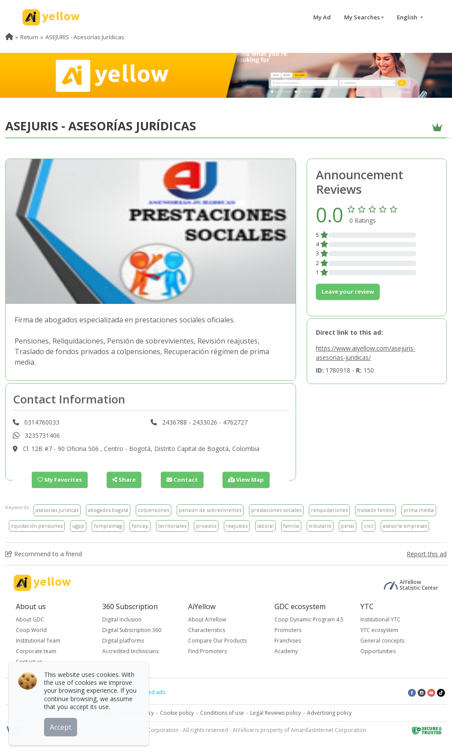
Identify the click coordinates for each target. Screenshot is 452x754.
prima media (419, 509)
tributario (320, 525)
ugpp (78, 525)
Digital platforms (123, 640)
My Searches (362, 17)
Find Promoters (207, 651)
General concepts (382, 640)
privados (206, 525)
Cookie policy (177, 713)
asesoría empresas (405, 525)
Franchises (287, 640)
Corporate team (36, 651)
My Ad (322, 17)
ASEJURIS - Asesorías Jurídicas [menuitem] (84, 37)
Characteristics (206, 630)
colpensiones (153, 509)
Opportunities (378, 651)
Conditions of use (222, 713)
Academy (286, 651)
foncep (140, 525)
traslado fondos (375, 509)
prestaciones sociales (276, 509)
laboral (265, 525)
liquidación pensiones (37, 525)
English (408, 17)
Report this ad (427, 554)
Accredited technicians (130, 651)
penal (347, 525)
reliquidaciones (329, 509)
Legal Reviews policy (275, 713)
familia (291, 525)
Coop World (31, 630)
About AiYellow (207, 619)
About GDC (30, 619)
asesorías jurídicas (57, 509)
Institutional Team (38, 640)
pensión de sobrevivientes (210, 509)
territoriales (172, 525)
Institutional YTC (380, 619)
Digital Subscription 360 (131, 630)
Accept (60, 727)
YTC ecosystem (379, 630)
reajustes (237, 525)
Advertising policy (329, 713)
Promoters (287, 630)
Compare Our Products (217, 640)
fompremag (108, 525)
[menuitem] (9, 37)
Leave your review (348, 292)
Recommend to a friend (43, 554)
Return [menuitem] (29, 37)
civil (368, 525)
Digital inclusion (121, 619)
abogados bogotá (108, 509)
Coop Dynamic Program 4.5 (309, 619)
